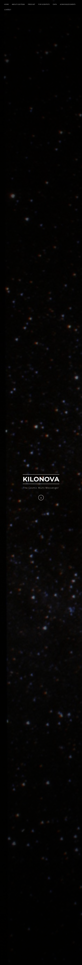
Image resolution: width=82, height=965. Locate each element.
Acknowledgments (67, 5)
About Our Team (18, 5)
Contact (7, 10)
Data (55, 5)
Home (6, 5)
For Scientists (44, 5)
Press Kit (31, 5)
